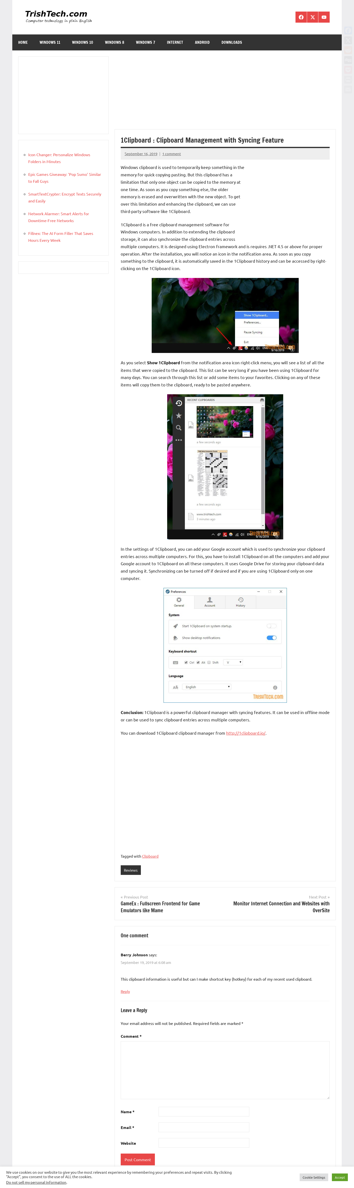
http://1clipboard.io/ (246, 732)
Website (128, 1143)
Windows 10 (82, 42)
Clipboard (150, 856)
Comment (131, 1036)
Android (202, 42)
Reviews (131, 870)
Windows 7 (145, 42)
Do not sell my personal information (36, 1182)
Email (127, 1127)
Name (127, 1111)
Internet (175, 42)
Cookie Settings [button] (314, 1177)
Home (23, 42)
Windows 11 (50, 42)
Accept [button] (340, 1177)
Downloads (231, 42)
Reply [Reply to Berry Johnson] (125, 991)
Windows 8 (114, 42)
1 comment (171, 153)
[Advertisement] (225, 92)
